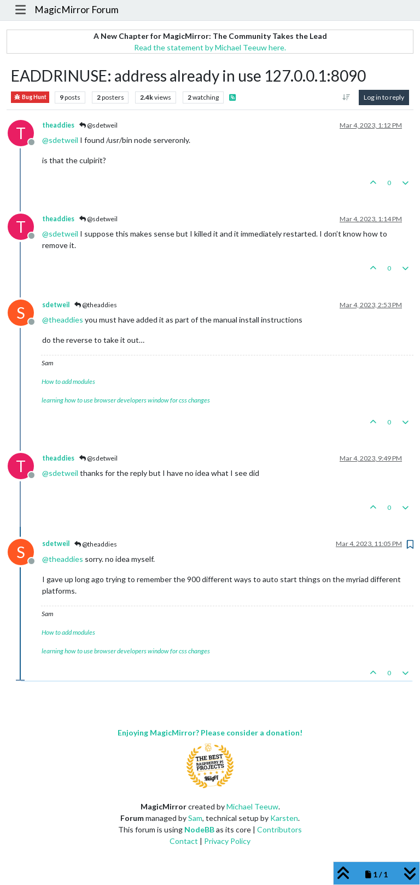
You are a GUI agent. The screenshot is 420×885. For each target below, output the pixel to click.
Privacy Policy (227, 841)
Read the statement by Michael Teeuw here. (210, 47)
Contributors (279, 829)
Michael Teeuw (252, 806)
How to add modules (68, 381)
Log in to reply (384, 97)
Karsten (284, 818)
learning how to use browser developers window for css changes (126, 400)
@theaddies (95, 305)
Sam (195, 818)
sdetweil (55, 305)
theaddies (58, 125)
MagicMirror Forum (76, 9)
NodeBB (199, 829)
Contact (184, 841)
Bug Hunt (30, 97)
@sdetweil (98, 125)
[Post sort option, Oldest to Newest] (346, 97)
